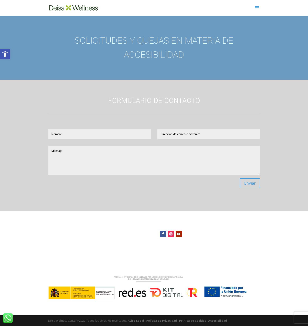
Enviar (250, 183)
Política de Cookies (192, 320)
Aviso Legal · (137, 320)
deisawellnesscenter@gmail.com (181, 246)
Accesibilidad (217, 320)
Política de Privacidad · (162, 320)
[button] (5, 54)
